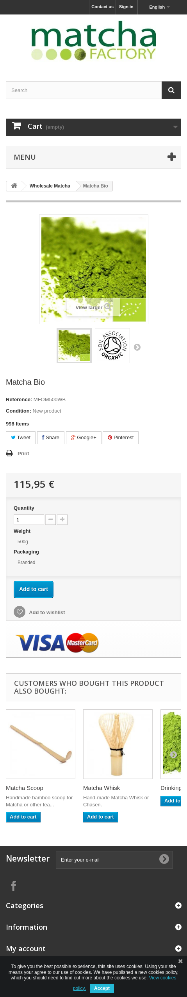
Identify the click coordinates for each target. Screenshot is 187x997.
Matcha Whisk (101, 787)
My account (26, 948)
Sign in (126, 6)
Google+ (83, 437)
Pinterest (121, 437)
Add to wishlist (46, 612)
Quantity (24, 508)
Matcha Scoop (24, 787)
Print (23, 453)
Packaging (27, 552)
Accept (102, 988)
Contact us (102, 6)
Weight (23, 531)
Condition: (18, 411)
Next (137, 347)
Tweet (20, 437)
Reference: (19, 399)
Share (50, 437)
